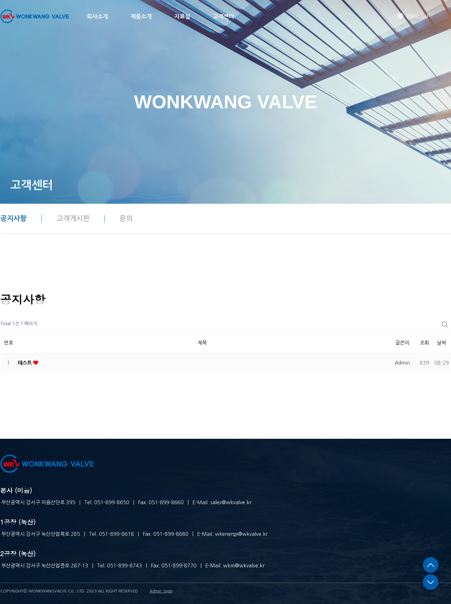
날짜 (441, 342)
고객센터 (223, 16)
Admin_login (161, 591)
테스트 (25, 363)
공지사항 (13, 218)
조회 (424, 342)
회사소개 (97, 16)
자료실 (182, 16)
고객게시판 (73, 218)
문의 (126, 218)
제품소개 (141, 16)
